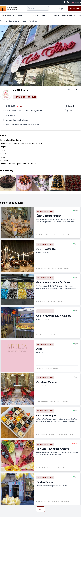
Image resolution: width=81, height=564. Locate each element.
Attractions (23, 15)
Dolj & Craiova (7, 15)
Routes (34, 15)
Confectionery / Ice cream (18, 21)
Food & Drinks (68, 15)
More (41, 509)
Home (5, 21)
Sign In (61, 9)
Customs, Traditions (50, 15)
